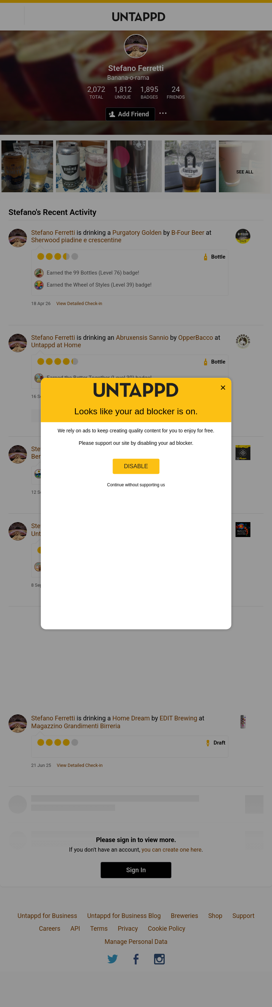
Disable (136, 466)
